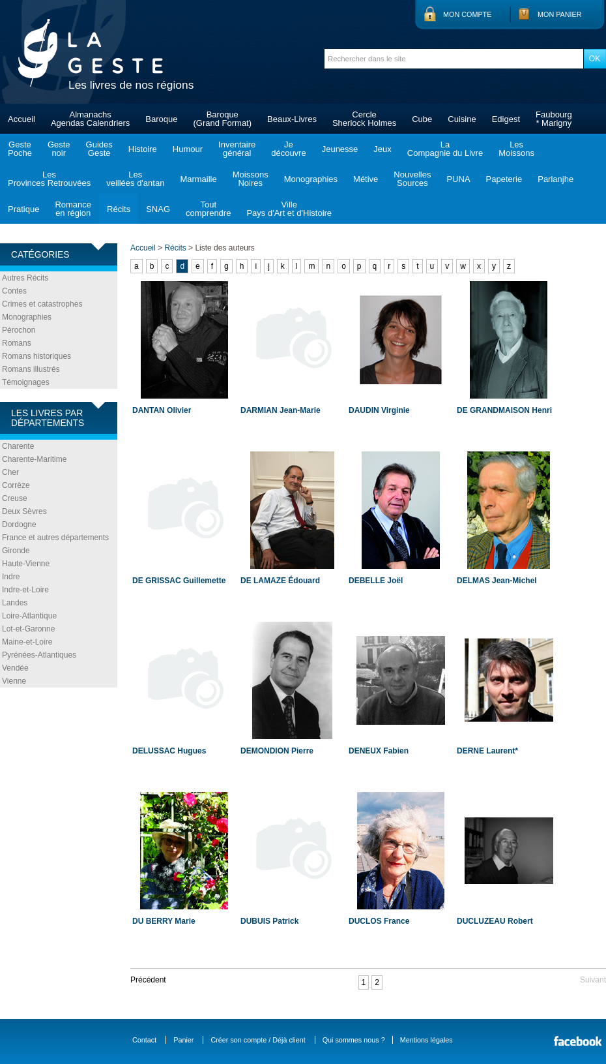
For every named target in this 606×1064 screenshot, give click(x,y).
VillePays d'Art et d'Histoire (289, 209)
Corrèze (16, 485)
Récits (118, 209)
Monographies (311, 179)
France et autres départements (55, 537)
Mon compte (467, 14)
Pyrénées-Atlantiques (39, 655)
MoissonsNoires (250, 179)
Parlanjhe (555, 179)
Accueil (21, 119)
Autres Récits (25, 277)
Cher (10, 472)
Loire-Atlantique (29, 615)
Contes (14, 291)
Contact (144, 1040)
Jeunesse (340, 149)
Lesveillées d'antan (135, 179)
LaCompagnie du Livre (445, 149)
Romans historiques (36, 356)
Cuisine (462, 119)
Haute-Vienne (26, 563)
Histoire (142, 149)
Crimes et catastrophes (42, 304)
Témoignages (26, 382)
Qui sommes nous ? (354, 1040)
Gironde (16, 550)
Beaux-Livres (292, 119)
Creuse (14, 498)
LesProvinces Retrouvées (49, 179)
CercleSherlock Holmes (364, 119)
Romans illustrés (31, 369)
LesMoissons (516, 149)
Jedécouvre (288, 149)
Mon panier (560, 14)
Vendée (15, 668)
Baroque (161, 119)
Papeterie (504, 179)
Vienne (14, 681)
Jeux (382, 149)
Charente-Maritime (34, 459)
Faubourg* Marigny (554, 119)
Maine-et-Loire (27, 641)
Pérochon (18, 330)
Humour (188, 149)
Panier (183, 1040)
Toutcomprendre (208, 209)
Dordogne (19, 524)
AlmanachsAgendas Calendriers (90, 119)
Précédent (148, 979)
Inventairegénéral (236, 149)
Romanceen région (73, 209)
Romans (16, 343)
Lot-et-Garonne (28, 628)
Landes (14, 602)
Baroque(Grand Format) (222, 119)
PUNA (458, 179)
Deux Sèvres (24, 511)
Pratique (23, 209)
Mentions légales (426, 1040)
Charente (18, 446)
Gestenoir (59, 149)
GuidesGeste (99, 149)
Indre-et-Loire (25, 589)
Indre (11, 576)
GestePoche (20, 149)
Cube (422, 119)
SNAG (158, 209)
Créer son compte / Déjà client (257, 1040)
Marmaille (198, 179)
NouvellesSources (412, 179)
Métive (365, 179)
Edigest (506, 119)
